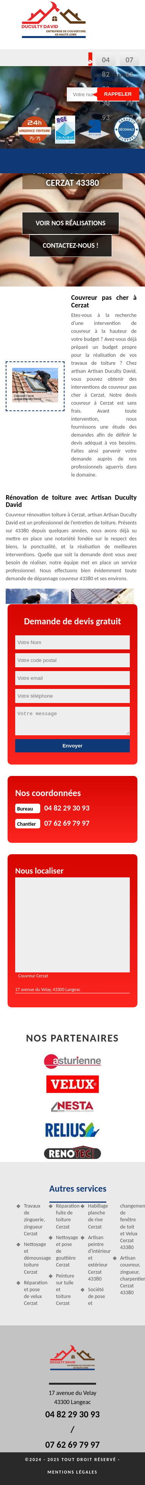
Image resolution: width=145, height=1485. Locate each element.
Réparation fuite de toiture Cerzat (66, 1216)
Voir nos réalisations (71, 223)
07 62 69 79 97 (72, 1444)
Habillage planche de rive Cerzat (97, 1216)
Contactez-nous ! (71, 245)
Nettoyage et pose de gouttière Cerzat (66, 1251)
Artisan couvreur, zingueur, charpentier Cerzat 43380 (130, 1275)
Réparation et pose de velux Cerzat (33, 1293)
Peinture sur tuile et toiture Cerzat (65, 1290)
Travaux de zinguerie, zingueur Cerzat (33, 1220)
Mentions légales (72, 1472)
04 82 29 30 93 (72, 1414)
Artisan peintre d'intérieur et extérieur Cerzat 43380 (97, 1258)
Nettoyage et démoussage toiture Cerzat (33, 1258)
